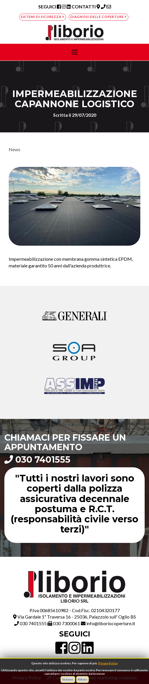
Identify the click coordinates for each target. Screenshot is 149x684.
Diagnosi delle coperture (98, 17)
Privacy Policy (108, 663)
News (14, 149)
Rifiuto (82, 679)
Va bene (68, 679)
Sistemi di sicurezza (42, 17)
